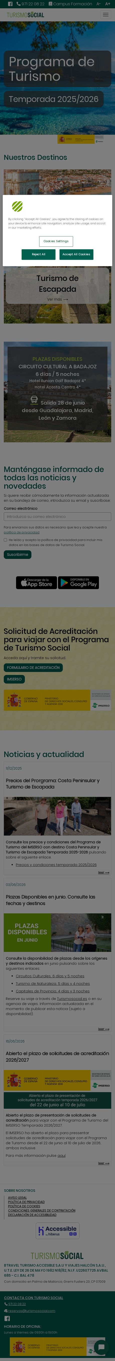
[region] (57, 230)
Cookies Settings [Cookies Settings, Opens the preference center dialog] (56, 241)
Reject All (38, 254)
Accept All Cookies (76, 254)
